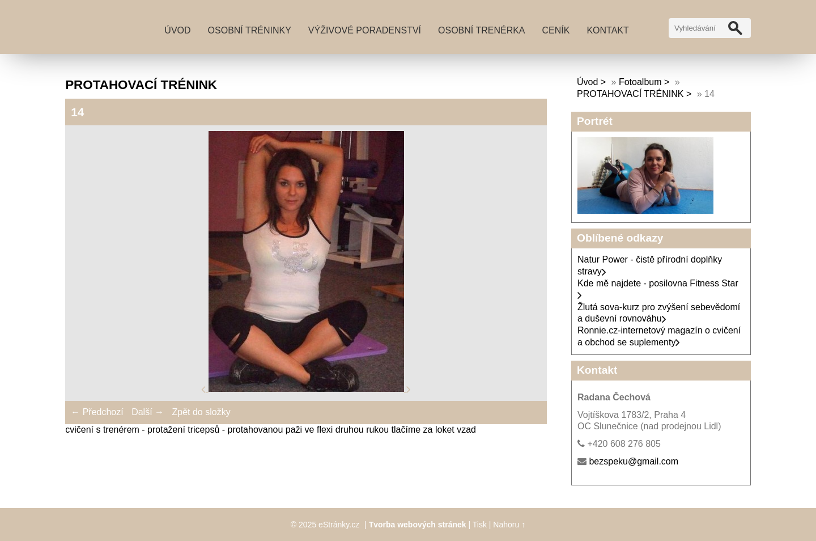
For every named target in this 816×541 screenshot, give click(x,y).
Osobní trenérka (481, 30)
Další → (147, 412)
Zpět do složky (201, 412)
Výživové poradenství (364, 30)
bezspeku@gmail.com (633, 461)
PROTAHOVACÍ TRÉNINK (630, 94)
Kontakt (607, 30)
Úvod (177, 30)
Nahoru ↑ (509, 524)
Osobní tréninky (249, 30)
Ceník (556, 30)
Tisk (480, 524)
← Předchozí (97, 412)
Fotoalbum (640, 82)
